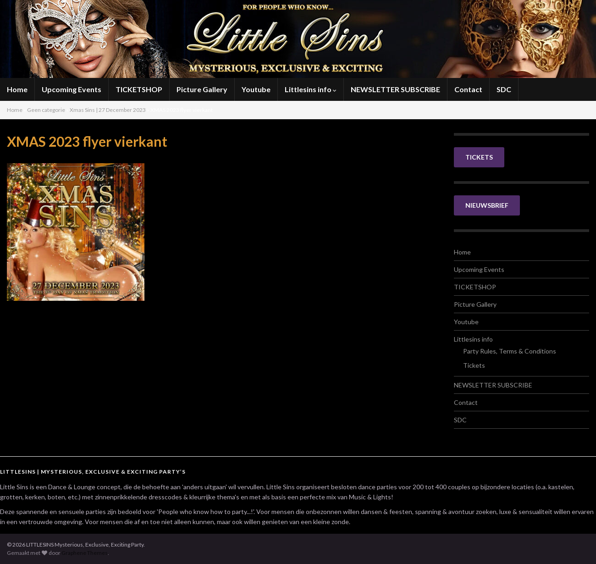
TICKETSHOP (139, 89)
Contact (468, 89)
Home (17, 89)
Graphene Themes (84, 552)
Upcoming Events (71, 89)
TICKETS (479, 157)
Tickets (474, 365)
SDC (504, 89)
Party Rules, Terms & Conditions (509, 351)
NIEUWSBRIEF (486, 205)
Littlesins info (311, 89)
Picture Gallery (202, 89)
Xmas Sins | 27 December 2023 (108, 109)
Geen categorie (46, 109)
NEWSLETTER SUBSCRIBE (395, 89)
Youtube (256, 89)
